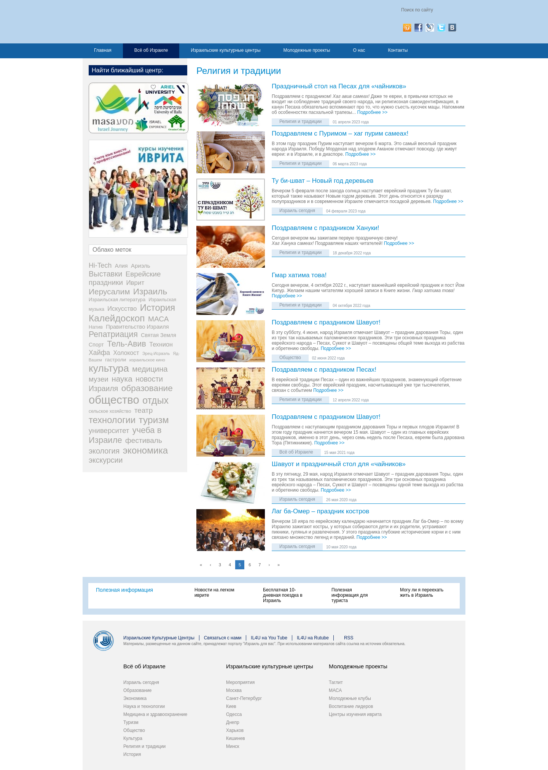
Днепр (232, 722)
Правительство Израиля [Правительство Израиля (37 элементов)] (137, 327)
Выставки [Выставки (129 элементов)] (105, 274)
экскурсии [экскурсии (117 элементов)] (106, 460)
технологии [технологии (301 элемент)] (112, 420)
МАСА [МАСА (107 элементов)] (158, 319)
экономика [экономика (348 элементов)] (145, 450)
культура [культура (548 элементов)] (109, 368)
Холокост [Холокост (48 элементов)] (126, 353)
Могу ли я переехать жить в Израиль (421, 592)
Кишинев (235, 738)
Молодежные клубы (350, 698)
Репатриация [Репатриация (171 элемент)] (113, 334)
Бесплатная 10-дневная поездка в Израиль (283, 595)
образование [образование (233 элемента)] (147, 388)
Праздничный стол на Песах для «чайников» (339, 86)
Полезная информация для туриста (349, 595)
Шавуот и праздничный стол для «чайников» (339, 464)
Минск (232, 746)
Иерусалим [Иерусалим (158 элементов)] (109, 291)
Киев (231, 706)
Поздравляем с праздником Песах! (324, 370)
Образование (137, 690)
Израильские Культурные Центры (158, 638)
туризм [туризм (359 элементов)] (154, 420)
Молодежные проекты (307, 50)
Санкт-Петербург (244, 698)
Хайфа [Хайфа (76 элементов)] (99, 352)
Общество (290, 357)
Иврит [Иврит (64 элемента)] (135, 282)
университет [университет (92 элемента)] (109, 431)
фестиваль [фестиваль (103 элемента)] (143, 440)
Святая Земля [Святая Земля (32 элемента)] (158, 335)
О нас (359, 50)
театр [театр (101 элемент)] (143, 410)
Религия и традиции (300, 121)
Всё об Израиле (151, 50)
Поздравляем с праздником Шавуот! (326, 323)
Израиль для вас (163, 21)
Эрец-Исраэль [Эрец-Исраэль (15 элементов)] (156, 353)
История (132, 754)
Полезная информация (124, 590)
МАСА (335, 690)
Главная (103, 50)
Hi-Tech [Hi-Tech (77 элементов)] (100, 265)
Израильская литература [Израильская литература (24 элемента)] (117, 299)
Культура (132, 738)
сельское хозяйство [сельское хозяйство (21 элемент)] (110, 411)
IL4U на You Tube (269, 638)
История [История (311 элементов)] (157, 307)
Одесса (234, 714)
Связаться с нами (222, 638)
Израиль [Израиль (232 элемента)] (150, 291)
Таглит (336, 682)
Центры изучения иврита (355, 714)
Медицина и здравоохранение (155, 714)
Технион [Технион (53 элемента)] (161, 344)
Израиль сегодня (297, 210)
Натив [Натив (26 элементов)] (96, 327)
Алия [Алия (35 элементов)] (121, 266)
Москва (234, 690)
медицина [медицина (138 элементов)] (149, 369)
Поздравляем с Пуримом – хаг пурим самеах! (340, 134)
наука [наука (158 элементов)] (122, 378)
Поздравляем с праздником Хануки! (325, 228)
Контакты (398, 50)
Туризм (131, 722)
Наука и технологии (144, 706)
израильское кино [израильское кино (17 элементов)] (147, 360)
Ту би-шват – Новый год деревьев (322, 181)
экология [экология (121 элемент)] (104, 451)
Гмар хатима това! (299, 275)
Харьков (235, 730)
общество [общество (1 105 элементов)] (114, 399)
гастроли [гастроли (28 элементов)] (115, 360)
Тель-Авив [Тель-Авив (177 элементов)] (126, 343)
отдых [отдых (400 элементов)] (155, 400)
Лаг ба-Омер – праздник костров (320, 511)
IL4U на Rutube (313, 638)
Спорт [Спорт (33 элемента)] (96, 345)
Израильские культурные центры (225, 50)
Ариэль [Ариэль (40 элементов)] (140, 265)
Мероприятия (240, 682)
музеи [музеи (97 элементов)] (98, 379)
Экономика (135, 698)
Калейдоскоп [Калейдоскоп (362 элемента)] (117, 318)
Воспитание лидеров (351, 706)
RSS (349, 638)
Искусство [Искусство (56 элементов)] (122, 308)
